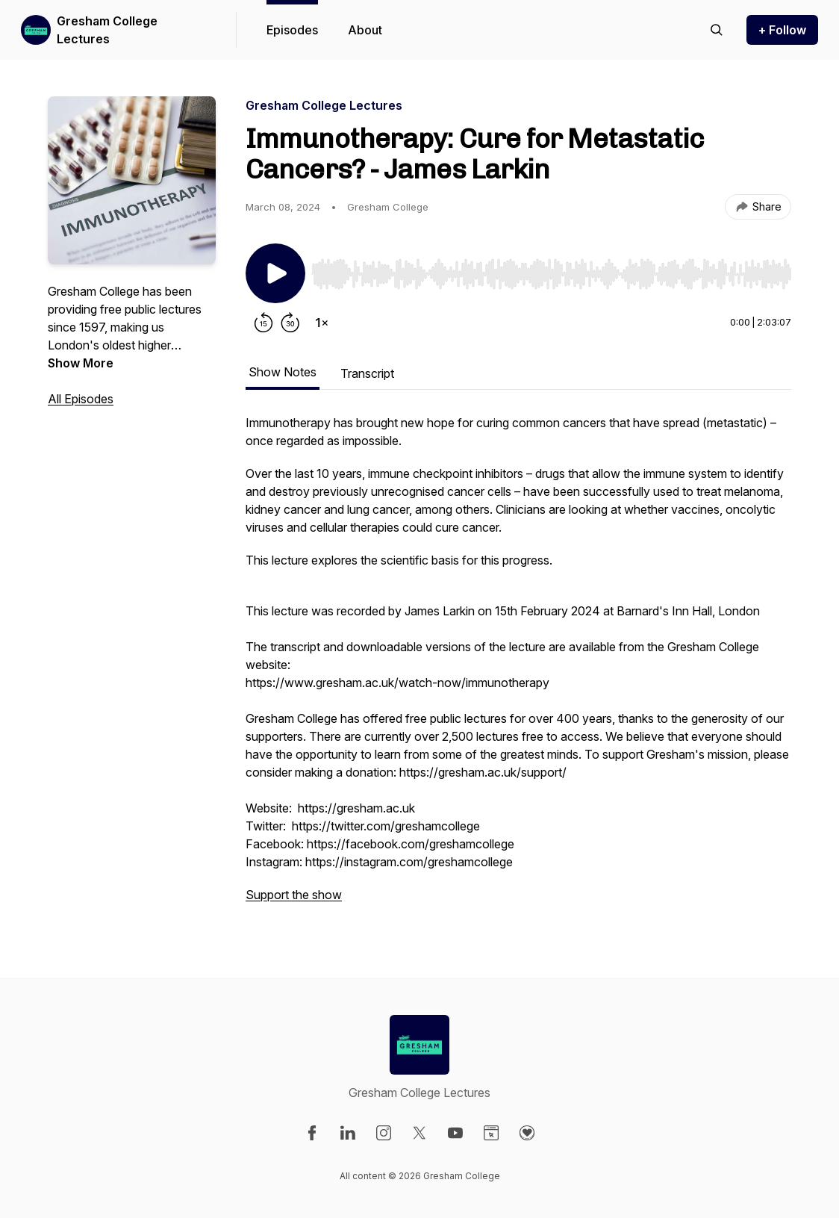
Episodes (292, 29)
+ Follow (782, 29)
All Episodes (80, 398)
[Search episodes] (717, 30)
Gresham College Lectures (107, 29)
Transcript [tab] (367, 373)
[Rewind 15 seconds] (263, 322)
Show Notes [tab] (282, 371)
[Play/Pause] (275, 273)
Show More (80, 362)
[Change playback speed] (322, 322)
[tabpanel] (518, 666)
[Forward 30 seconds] (290, 322)
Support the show (294, 894)
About (365, 29)
